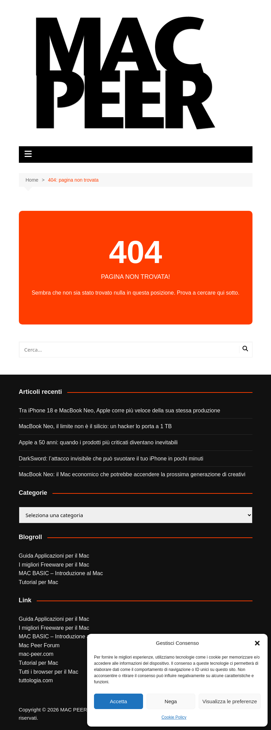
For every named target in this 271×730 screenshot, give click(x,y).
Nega (171, 701)
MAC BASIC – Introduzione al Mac (61, 573)
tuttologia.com (36, 680)
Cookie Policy (174, 717)
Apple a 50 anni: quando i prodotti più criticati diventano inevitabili (98, 442)
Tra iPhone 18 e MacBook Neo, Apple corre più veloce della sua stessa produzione (119, 410)
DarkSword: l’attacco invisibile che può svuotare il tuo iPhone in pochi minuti (111, 458)
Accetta (118, 701)
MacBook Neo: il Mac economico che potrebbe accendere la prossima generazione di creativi (132, 474)
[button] (257, 643)
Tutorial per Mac (38, 582)
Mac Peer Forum (39, 645)
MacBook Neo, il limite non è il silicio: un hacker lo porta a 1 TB (95, 426)
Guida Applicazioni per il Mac (54, 556)
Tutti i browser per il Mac (49, 672)
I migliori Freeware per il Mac (54, 565)
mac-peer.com (36, 654)
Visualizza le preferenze (229, 701)
